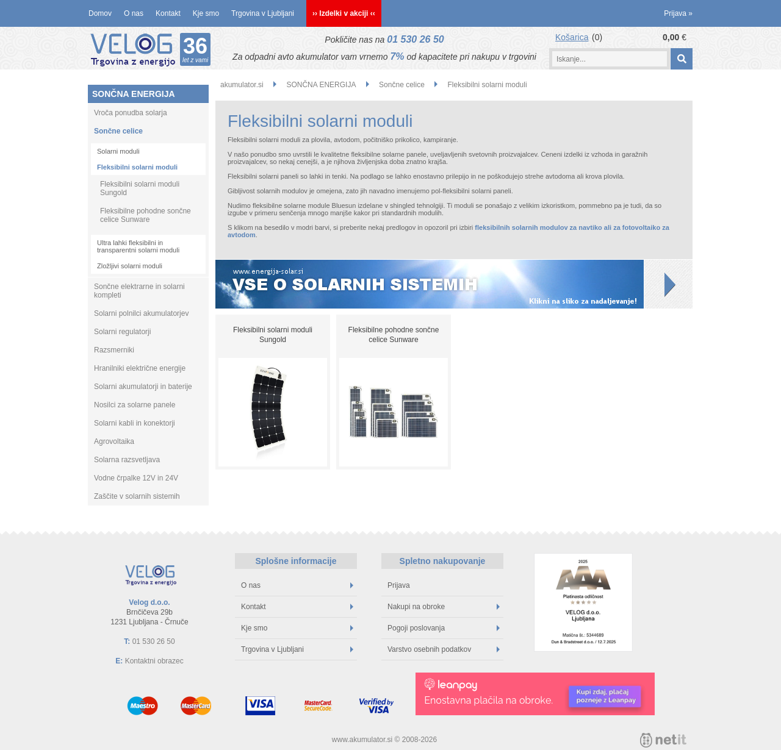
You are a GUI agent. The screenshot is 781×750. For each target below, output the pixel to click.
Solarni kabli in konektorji (134, 423)
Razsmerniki (114, 350)
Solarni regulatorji (122, 331)
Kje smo (206, 13)
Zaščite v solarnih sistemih (137, 496)
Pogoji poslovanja (443, 628)
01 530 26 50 (415, 39)
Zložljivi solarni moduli (129, 266)
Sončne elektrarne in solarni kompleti (139, 290)
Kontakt (168, 13)
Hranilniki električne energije (139, 368)
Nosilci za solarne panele (134, 405)
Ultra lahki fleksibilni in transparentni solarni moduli (138, 246)
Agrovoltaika (114, 441)
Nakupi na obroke (443, 606)
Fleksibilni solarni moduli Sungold (139, 188)
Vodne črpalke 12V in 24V (136, 478)
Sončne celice (118, 131)
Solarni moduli (118, 151)
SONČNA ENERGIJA (133, 94)
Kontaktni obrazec (154, 661)
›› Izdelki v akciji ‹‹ (343, 13)
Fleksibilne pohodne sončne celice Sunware (145, 215)
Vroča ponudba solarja (130, 113)
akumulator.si (242, 84)
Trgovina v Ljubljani (262, 13)
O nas (133, 13)
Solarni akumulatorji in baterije (143, 386)
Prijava (678, 13)
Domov (100, 13)
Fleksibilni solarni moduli (137, 167)
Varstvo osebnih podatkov (443, 649)
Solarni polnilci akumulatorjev (141, 313)
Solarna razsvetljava (127, 459)
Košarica (571, 37)
